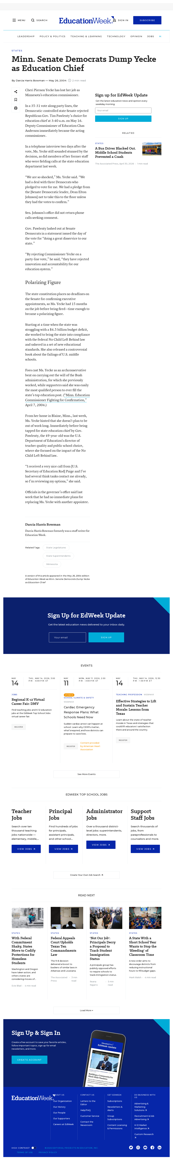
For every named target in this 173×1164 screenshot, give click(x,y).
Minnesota (52, 564)
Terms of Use (25, 1152)
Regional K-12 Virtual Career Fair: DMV (28, 702)
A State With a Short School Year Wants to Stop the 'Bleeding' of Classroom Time (142, 946)
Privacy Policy (48, 1152)
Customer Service (89, 1116)
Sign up (106, 637)
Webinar (69, 702)
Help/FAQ (85, 1110)
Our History (59, 1107)
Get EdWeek (114, 1095)
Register (18, 727)
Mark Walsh (135, 977)
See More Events (87, 774)
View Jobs (26, 849)
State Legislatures (56, 547)
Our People (59, 1112)
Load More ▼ (86, 1010)
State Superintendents (58, 556)
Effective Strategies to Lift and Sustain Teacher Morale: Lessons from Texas (136, 707)
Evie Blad (16, 985)
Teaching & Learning (86, 36)
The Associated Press (106, 163)
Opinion (136, 36)
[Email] (67, 637)
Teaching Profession (129, 694)
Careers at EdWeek (63, 1124)
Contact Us (87, 1095)
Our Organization (62, 1101)
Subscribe (147, 20)
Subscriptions (114, 1101)
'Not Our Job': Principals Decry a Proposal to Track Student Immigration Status (102, 948)
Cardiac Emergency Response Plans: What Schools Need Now (81, 712)
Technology (116, 36)
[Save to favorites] (16, 100)
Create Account (29, 1059)
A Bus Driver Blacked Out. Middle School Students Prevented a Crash (115, 152)
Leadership (26, 36)
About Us (58, 1095)
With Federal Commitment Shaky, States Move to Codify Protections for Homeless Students (23, 950)
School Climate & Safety (79, 698)
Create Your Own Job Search (86, 875)
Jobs (150, 36)
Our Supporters (61, 1118)
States (17, 50)
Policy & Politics (52, 36)
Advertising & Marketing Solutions (141, 1106)
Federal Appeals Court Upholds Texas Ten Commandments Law (63, 946)
